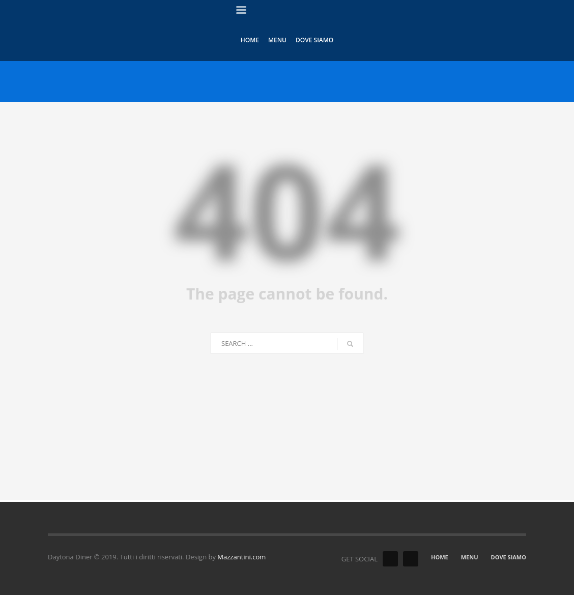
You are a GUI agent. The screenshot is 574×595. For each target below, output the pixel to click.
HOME (439, 557)
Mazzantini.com (241, 556)
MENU (469, 557)
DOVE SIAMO (508, 557)
